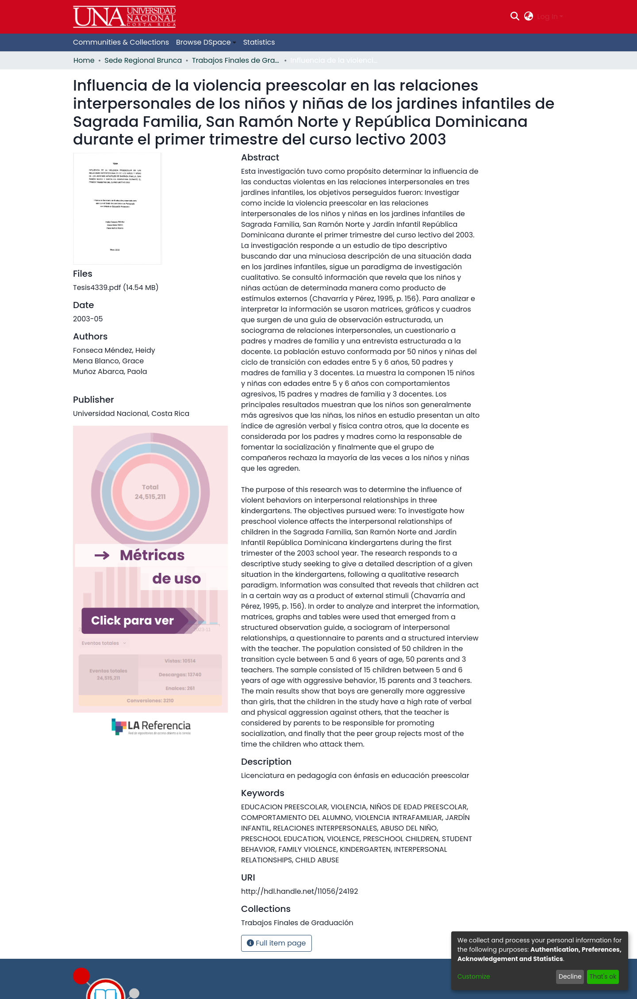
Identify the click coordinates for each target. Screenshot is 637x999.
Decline (570, 976)
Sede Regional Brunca (143, 60)
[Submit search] (515, 16)
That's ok (603, 976)
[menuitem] (528, 16)
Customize (473, 976)
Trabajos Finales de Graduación (236, 60)
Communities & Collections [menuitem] (121, 42)
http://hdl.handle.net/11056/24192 (299, 891)
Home (84, 60)
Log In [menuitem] (547, 16)
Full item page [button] (276, 943)
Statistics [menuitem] (259, 42)
